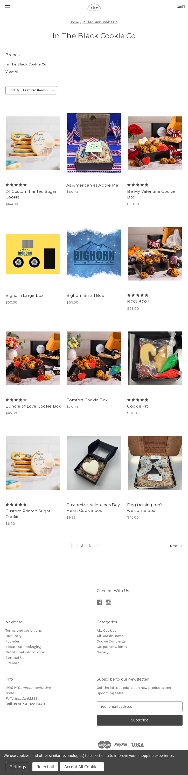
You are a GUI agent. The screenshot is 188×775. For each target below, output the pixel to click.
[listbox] (39, 90)
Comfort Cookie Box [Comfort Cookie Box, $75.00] (87, 399)
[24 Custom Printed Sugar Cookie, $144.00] (33, 143)
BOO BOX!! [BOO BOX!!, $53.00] (138, 301)
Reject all (45, 767)
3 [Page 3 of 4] (90, 545)
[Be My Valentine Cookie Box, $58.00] (155, 143)
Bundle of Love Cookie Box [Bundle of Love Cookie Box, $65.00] (33, 406)
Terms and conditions (23, 630)
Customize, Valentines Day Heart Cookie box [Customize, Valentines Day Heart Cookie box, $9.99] (93, 507)
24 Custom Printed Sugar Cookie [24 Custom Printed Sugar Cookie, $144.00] (31, 194)
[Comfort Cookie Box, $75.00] (94, 358)
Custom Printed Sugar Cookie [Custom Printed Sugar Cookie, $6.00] (27, 513)
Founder (12, 641)
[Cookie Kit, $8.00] (155, 358)
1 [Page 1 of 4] (73, 545)
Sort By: (14, 90)
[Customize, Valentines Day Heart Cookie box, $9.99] (94, 462)
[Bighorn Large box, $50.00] (33, 253)
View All (12, 71)
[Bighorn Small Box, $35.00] (94, 253)
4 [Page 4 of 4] (97, 545)
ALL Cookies (106, 630)
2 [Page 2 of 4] (82, 545)
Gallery (102, 652)
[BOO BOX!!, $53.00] (155, 253)
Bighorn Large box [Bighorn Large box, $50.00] (24, 295)
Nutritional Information (25, 652)
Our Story (13, 636)
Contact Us (15, 657)
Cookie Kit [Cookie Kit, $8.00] (137, 406)
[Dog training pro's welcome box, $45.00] (155, 462)
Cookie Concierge (111, 641)
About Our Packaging (23, 647)
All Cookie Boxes (110, 636)
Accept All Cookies (82, 767)
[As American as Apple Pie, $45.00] (94, 143)
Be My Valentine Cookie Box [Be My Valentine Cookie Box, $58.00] (151, 194)
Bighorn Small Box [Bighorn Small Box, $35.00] (85, 295)
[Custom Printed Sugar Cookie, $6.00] (33, 462)
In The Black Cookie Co (25, 64)
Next (176, 546)
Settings (18, 767)
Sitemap (12, 663)
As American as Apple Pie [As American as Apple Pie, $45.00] (92, 185)
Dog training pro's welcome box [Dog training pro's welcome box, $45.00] (145, 507)
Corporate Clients (112, 647)
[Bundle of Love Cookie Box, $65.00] (33, 358)
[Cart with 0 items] (181, 7)
